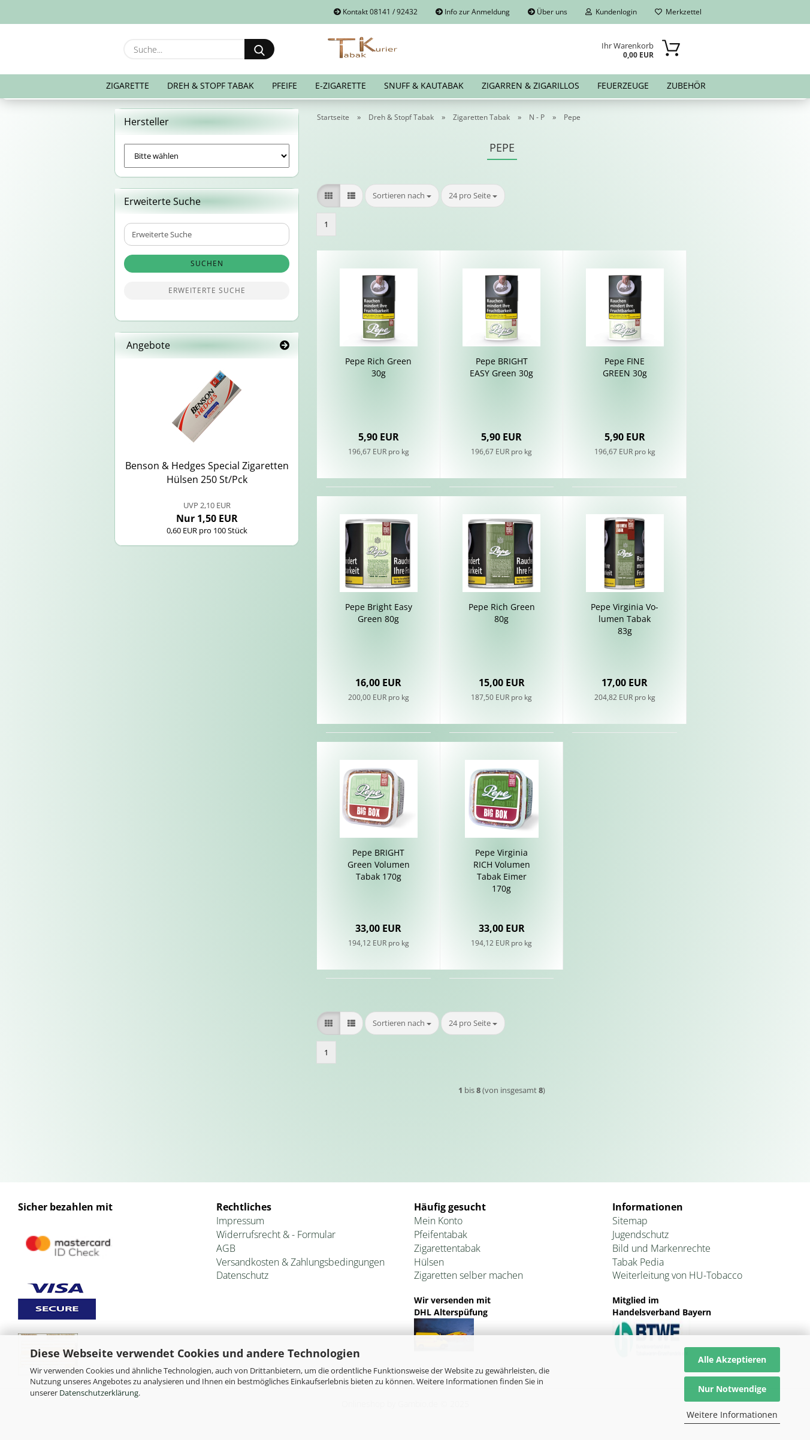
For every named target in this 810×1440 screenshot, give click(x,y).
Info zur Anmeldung (473, 12)
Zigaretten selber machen (468, 1278)
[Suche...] (259, 49)
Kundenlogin (611, 12)
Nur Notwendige (732, 1388)
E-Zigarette (340, 85)
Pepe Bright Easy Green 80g (378, 615)
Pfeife (284, 85)
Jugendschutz (640, 1236)
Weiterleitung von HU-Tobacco (677, 1278)
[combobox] (402, 198)
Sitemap (630, 1223)
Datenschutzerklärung (98, 1392)
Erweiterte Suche (207, 293)
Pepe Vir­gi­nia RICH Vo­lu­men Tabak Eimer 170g (501, 873)
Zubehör (686, 85)
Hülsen (429, 1264)
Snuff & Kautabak (424, 85)
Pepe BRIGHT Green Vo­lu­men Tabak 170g (378, 867)
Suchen (207, 266)
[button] (328, 198)
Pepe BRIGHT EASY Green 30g (501, 370)
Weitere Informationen (732, 1414)
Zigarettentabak (447, 1250)
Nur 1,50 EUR (207, 514)
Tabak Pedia (638, 1264)
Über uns (547, 12)
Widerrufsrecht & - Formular (276, 1236)
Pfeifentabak (440, 1236)
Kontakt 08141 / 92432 (376, 12)
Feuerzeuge (623, 85)
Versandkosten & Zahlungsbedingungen (300, 1264)
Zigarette (127, 85)
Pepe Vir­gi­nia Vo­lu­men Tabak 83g (624, 621)
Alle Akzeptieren (732, 1359)
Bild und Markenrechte (661, 1250)
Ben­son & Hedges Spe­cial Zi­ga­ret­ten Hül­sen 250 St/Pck (207, 475)
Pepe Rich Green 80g (502, 615)
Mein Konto (438, 1223)
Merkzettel (678, 12)
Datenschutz (242, 1278)
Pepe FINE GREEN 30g (625, 370)
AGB (225, 1250)
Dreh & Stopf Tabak (210, 85)
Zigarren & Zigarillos (530, 85)
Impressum (240, 1223)
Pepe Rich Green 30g (378, 370)
